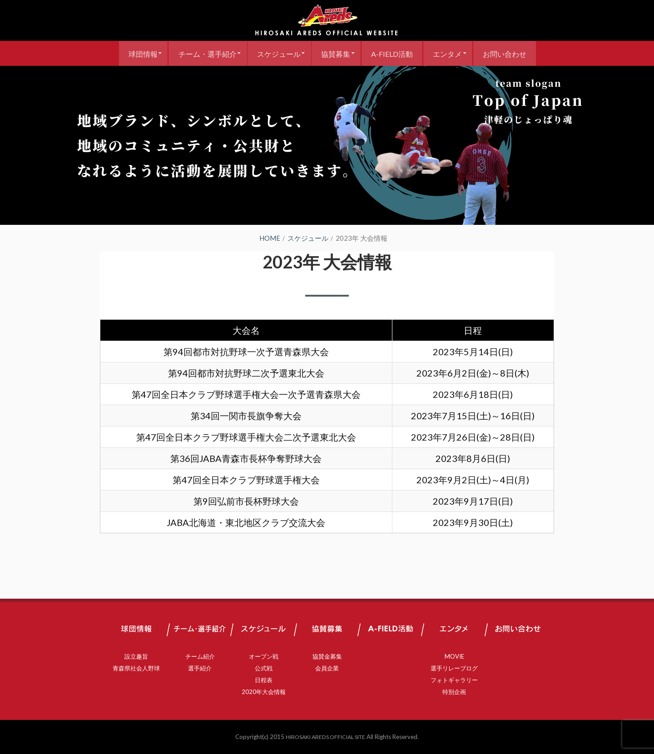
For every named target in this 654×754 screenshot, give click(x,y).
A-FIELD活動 (395, 53)
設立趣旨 (136, 656)
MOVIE (454, 656)
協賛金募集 (327, 656)
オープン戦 (263, 656)
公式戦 (263, 668)
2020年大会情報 (264, 691)
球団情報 (132, 53)
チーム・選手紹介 (200, 53)
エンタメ (453, 53)
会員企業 (327, 668)
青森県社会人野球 (136, 668)
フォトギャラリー (454, 680)
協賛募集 (335, 53)
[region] (327, 145)
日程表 (263, 680)
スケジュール (275, 53)
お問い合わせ (514, 53)
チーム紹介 (200, 656)
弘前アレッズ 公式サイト (327, 20)
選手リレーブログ (454, 668)
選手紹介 (200, 668)
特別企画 (454, 691)
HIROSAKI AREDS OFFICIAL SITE (326, 736)
